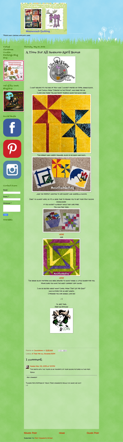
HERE (61, 234)
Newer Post (30, 432)
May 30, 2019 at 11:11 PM (45, 366)
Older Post (93, 432)
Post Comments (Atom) (43, 438)
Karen (32, 366)
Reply (32, 372)
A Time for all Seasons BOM (43, 354)
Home (62, 432)
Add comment (32, 377)
